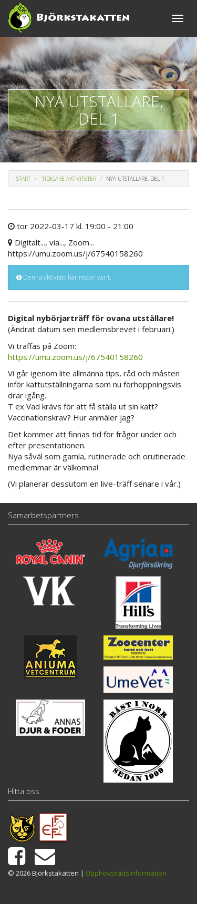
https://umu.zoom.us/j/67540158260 (75, 357)
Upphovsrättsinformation (126, 873)
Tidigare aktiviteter (69, 178)
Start (23, 178)
